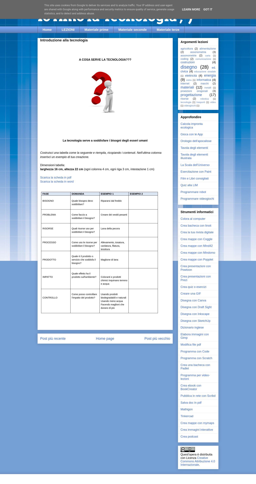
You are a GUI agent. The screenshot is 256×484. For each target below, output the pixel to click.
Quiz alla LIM (189, 185)
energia (210, 75)
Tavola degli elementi (194, 147)
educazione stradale (205, 71)
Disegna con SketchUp (195, 320)
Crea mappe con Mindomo (198, 252)
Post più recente (53, 338)
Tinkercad (187, 416)
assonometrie (188, 55)
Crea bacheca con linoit (196, 225)
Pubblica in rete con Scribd (198, 395)
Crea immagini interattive (197, 429)
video (213, 102)
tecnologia (186, 102)
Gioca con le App (192, 134)
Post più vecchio (157, 338)
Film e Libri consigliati (195, 178)
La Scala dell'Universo (195, 165)
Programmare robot (193, 192)
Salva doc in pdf (191, 402)
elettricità (191, 75)
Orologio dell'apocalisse (196, 141)
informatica (204, 80)
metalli (207, 87)
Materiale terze (168, 29)
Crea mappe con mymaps (197, 423)
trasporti (201, 102)
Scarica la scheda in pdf (56, 177)
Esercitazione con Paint (196, 171)
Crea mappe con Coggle (196, 239)
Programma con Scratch (196, 358)
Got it (207, 9)
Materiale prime (96, 29)
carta (207, 55)
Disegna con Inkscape (195, 314)
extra (189, 80)
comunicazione (203, 59)
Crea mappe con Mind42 (197, 245)
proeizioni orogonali (194, 90)
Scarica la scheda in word (57, 181)
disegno (189, 67)
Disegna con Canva (193, 300)
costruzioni (188, 62)
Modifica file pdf (191, 344)
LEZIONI (68, 29)
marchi (205, 83)
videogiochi (190, 105)
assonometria (198, 52)
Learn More (191, 9)
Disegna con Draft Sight (196, 307)
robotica (204, 98)
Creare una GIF (191, 293)
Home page (105, 338)
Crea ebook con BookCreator (191, 387)
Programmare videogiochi (197, 198)
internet (185, 83)
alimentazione (208, 48)
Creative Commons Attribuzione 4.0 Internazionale (198, 461)
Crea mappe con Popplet (197, 259)
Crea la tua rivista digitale (197, 232)
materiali (187, 87)
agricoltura (187, 48)
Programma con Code (195, 351)
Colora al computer (193, 218)
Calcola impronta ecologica (192, 125)
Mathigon (187, 409)
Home (47, 29)
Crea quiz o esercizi (193, 287)
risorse (185, 98)
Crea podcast (189, 436)
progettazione (191, 95)
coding (184, 58)
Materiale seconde (132, 29)
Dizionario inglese (192, 327)
